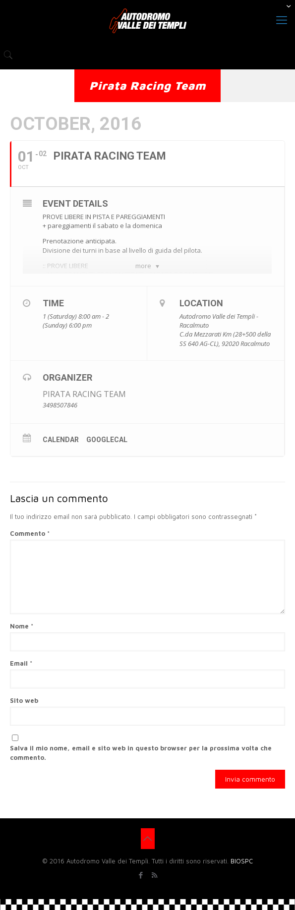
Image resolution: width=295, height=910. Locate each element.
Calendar (61, 440)
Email (21, 663)
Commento (30, 533)
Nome (21, 626)
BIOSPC (242, 861)
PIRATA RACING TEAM (84, 394)
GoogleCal (106, 440)
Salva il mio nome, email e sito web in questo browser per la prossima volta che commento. (141, 752)
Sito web (24, 700)
